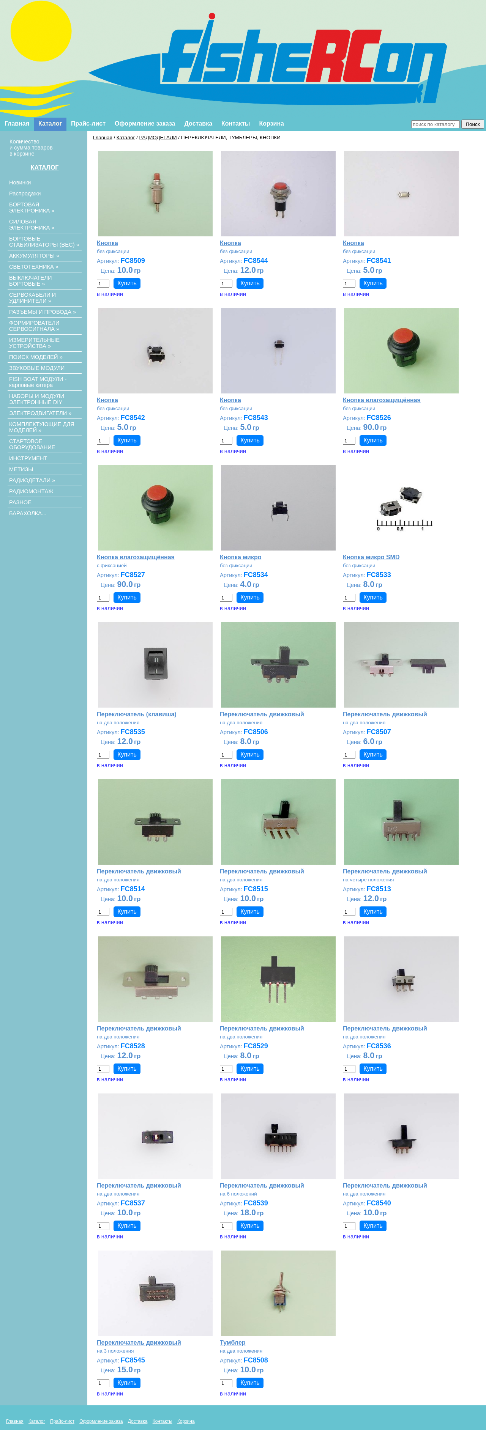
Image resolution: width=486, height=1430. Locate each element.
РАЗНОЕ (20, 502)
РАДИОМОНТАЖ (31, 491)
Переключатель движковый (262, 714)
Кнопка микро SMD (371, 557)
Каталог (50, 123)
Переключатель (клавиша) (137, 714)
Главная (17, 123)
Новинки (20, 182)
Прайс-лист (88, 123)
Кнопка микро (240, 557)
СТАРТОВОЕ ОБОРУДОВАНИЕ (32, 444)
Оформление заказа (145, 123)
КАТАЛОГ (45, 167)
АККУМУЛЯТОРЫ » (34, 256)
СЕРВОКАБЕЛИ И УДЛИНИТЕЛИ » (32, 298)
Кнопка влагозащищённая (382, 400)
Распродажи (25, 193)
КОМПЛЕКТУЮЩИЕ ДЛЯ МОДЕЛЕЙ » (41, 427)
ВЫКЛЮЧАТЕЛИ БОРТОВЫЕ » (30, 281)
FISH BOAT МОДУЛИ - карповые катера (37, 382)
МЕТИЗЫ (21, 469)
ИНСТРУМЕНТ (28, 458)
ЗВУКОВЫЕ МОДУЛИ (37, 368)
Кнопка (107, 243)
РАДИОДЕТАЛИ (158, 137)
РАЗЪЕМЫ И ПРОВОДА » (42, 312)
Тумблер (233, 1342)
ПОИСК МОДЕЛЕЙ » (36, 357)
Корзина (271, 123)
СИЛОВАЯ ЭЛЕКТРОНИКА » (31, 225)
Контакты (235, 123)
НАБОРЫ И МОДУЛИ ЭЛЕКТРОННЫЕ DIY (36, 399)
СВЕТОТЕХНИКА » (33, 267)
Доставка (199, 123)
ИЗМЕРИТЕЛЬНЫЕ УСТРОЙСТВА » (34, 343)
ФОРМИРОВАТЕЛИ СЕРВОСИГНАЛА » (34, 326)
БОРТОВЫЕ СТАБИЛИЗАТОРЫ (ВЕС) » (44, 242)
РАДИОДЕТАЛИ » (32, 480)
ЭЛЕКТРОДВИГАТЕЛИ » (40, 413)
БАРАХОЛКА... (27, 513)
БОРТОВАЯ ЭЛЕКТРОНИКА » (31, 207)
